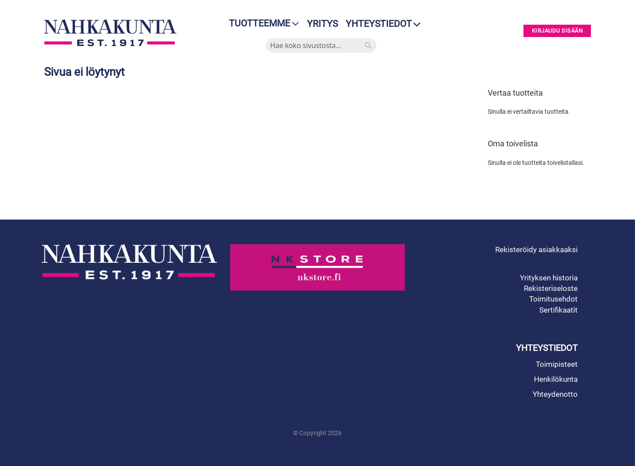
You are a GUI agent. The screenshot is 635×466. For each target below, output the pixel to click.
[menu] (261, 23)
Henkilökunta (556, 379)
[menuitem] (261, 23)
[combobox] (321, 45)
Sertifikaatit (558, 310)
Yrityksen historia (549, 277)
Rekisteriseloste (551, 288)
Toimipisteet (557, 364)
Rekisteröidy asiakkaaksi (536, 249)
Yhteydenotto (555, 394)
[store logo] (112, 32)
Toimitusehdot (553, 299)
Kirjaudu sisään (557, 31)
